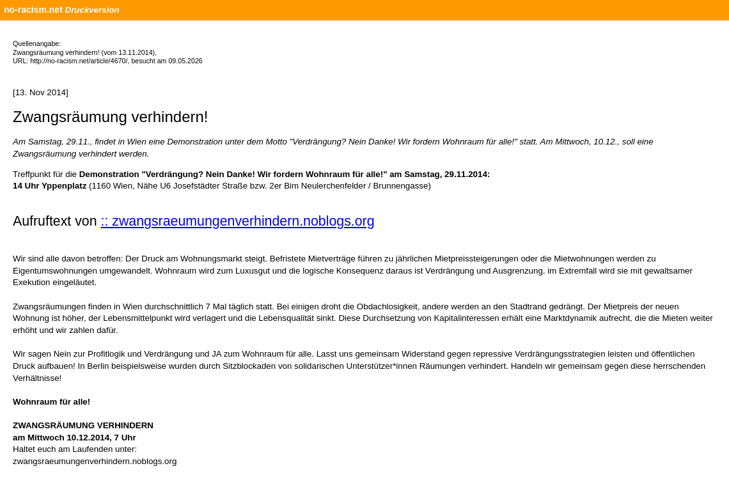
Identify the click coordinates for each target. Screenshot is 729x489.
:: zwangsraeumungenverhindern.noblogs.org (238, 221)
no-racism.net (33, 9)
